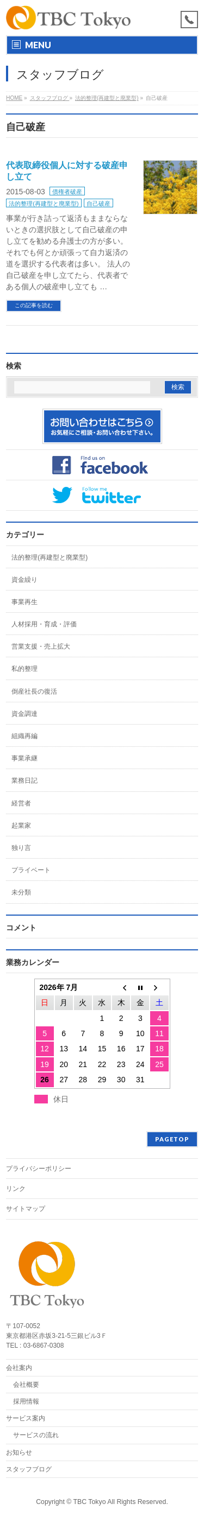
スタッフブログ (29, 1469)
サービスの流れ (36, 1435)
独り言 (21, 848)
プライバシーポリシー (38, 1168)
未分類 (21, 892)
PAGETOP (172, 1139)
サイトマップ (25, 1209)
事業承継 (24, 758)
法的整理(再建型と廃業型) (43, 203)
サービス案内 (25, 1418)
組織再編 (24, 736)
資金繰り (24, 579)
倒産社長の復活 (34, 691)
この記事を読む (34, 305)
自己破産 (98, 203)
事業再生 (24, 602)
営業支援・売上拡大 (40, 646)
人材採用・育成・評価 (44, 624)
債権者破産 (67, 191)
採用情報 (26, 1401)
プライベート (31, 870)
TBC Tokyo (89, 1502)
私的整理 (24, 668)
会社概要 (26, 1384)
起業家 (21, 825)
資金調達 (24, 714)
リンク (16, 1188)
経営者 (21, 803)
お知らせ (19, 1452)
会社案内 (19, 1368)
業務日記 (24, 780)
